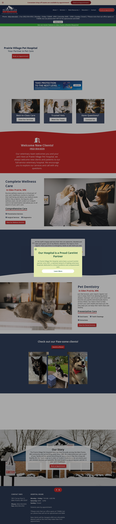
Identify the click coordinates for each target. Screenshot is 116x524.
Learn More (58, 271)
